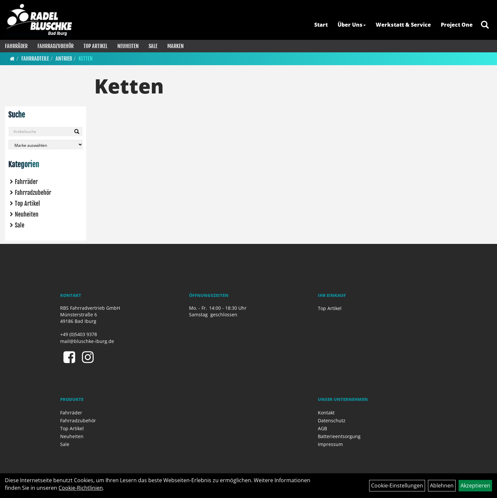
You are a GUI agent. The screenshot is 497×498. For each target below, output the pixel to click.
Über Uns (352, 24)
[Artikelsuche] (485, 25)
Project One (457, 24)
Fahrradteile (35, 58)
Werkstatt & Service (403, 24)
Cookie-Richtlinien (81, 487)
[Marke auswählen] (45, 144)
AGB (322, 428)
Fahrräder (16, 46)
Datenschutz (331, 420)
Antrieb (64, 58)
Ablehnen (442, 485)
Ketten (86, 58)
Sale (153, 46)
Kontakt (326, 412)
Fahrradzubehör (55, 46)
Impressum (330, 444)
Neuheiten (128, 46)
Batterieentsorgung (339, 436)
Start (321, 24)
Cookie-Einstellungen (397, 485)
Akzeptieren (475, 485)
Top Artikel (95, 46)
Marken (175, 46)
